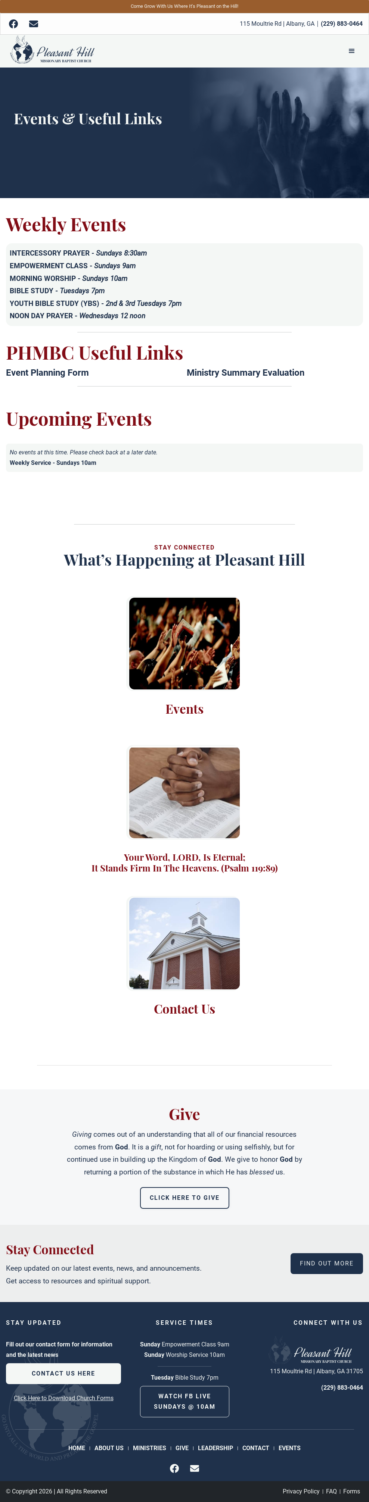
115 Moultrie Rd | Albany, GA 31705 (316, 1371)
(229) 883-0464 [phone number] (342, 1387)
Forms (351, 1491)
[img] (13, 23)
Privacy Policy (301, 1491)
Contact (255, 1448)
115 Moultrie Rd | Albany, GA (277, 23)
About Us (109, 1448)
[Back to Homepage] (52, 51)
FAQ (331, 1491)
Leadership (215, 1448)
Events (290, 1448)
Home (76, 1448)
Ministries (149, 1448)
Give (182, 1448)
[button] (352, 51)
